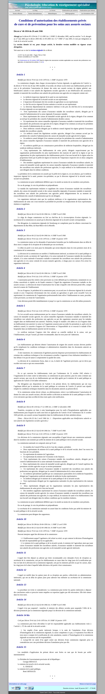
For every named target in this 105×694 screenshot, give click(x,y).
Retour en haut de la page (88, 684)
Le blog (35, 10)
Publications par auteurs (70, 10)
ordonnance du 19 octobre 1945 (29, 60)
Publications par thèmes (87, 10)
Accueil (17, 10)
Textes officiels (17, 13)
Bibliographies (70, 13)
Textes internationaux (35, 13)
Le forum (52, 10)
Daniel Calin (46, 7)
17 (39, 62)
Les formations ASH (87, 13)
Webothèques (52, 13)
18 (42, 62)
